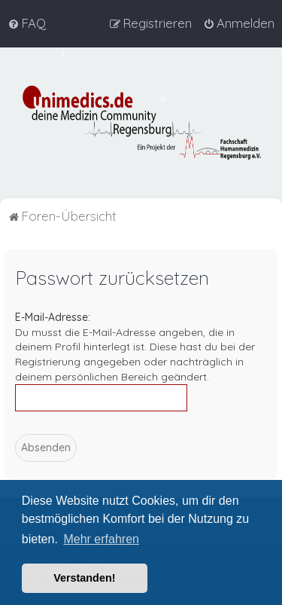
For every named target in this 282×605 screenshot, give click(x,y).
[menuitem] (27, 23)
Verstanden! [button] (84, 578)
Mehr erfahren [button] (101, 539)
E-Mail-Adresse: (52, 317)
